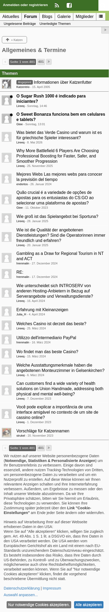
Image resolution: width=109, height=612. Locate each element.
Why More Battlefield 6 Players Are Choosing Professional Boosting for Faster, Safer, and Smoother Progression (57, 155)
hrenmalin (22, 263)
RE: (19, 272)
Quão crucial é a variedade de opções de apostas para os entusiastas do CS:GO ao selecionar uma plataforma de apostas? (55, 197)
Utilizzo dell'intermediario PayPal (46, 337)
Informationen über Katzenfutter (63, 82)
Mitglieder (85, 16)
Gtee (19, 124)
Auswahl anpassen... (21, 595)
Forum (30, 16)
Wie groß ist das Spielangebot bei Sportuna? (57, 216)
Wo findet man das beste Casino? (47, 351)
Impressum (52, 588)
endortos (22, 184)
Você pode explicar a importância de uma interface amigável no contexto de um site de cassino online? (57, 412)
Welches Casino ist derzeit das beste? (51, 323)
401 (41, 62)
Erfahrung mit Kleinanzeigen (42, 309)
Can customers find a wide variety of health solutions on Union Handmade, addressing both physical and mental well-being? (59, 388)
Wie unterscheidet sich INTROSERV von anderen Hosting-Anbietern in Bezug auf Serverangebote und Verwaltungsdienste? (54, 290)
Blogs (47, 16)
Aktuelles (10, 16)
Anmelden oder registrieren (25, 5)
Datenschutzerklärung (22, 588)
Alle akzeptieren (89, 604)
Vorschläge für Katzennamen (42, 431)
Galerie (64, 16)
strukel (20, 435)
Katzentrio (23, 86)
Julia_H (21, 314)
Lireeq (20, 106)
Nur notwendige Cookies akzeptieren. (39, 604)
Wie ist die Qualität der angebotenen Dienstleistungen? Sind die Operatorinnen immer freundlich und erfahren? (60, 235)
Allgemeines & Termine (34, 50)
